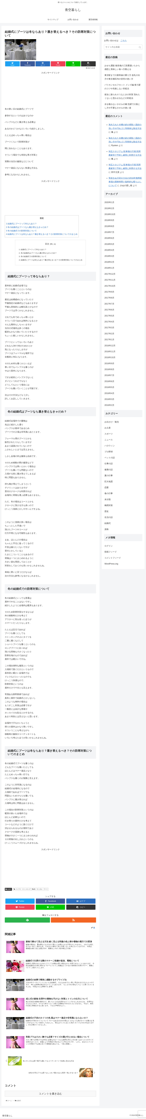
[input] (123, 47)
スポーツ (108, 434)
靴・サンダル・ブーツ (41, 890)
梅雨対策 (108, 505)
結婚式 (9, 890)
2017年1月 (109, 339)
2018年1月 (109, 268)
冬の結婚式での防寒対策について (21, 231)
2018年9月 (109, 220)
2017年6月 (109, 310)
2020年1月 (109, 202)
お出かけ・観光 (111, 422)
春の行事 (108, 493)
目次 (47, 244)
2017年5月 (109, 316)
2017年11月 (109, 280)
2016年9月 (109, 363)
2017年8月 (109, 298)
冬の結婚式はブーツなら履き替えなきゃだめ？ (27, 227)
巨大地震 (108, 481)
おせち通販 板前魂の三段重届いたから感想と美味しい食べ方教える (122, 67)
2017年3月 (109, 327)
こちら (123, 40)
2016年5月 (109, 387)
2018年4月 (109, 250)
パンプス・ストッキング (22, 890)
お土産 (107, 428)
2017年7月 (109, 304)
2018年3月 (109, 256)
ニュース (108, 440)
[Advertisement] (50, 89)
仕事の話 (108, 463)
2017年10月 (109, 286)
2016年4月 (109, 393)
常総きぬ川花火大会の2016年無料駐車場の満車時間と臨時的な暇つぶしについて (125, 182)
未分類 (107, 499)
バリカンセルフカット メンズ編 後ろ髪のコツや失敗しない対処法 (122, 87)
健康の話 (108, 469)
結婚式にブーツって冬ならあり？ (21, 224)
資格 (106, 529)
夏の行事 (108, 475)
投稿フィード (110, 552)
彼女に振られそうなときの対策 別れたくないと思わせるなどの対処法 (122, 96)
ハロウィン (109, 446)
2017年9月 (109, 292)
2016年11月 (109, 351)
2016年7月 (109, 375)
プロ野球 (108, 452)
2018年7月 (109, 232)
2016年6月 (109, 381)
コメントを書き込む (50, 1094)
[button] (140, 47)
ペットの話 (109, 458)
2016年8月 (109, 369)
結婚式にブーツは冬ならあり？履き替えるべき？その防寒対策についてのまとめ (41, 234)
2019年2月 (109, 208)
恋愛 (106, 487)
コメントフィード (112, 558)
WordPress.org (111, 564)
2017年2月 (109, 334)
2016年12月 (109, 345)
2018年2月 (109, 262)
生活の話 (108, 517)
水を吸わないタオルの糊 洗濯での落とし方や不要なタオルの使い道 (122, 106)
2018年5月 (109, 244)
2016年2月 (109, 405)
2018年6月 (109, 238)
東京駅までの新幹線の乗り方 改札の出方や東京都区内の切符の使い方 (122, 77)
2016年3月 (109, 399)
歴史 (106, 511)
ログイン (108, 546)
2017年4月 (109, 322)
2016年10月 (109, 357)
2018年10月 (109, 214)
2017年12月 (109, 274)
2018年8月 (109, 226)
